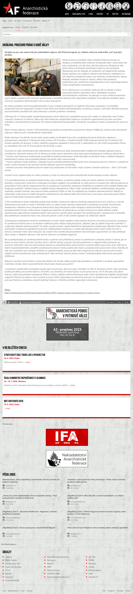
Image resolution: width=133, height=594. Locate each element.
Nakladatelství (78, 14)
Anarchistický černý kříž (58, 556)
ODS (49, 566)
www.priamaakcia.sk (78, 501)
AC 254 (92, 556)
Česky (17, 27)
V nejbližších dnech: (15, 347)
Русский (33, 27)
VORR (91, 560)
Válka (127, 302)
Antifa (91, 566)
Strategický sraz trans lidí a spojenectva (24, 355)
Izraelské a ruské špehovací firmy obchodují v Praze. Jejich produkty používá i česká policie (96, 480)
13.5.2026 (9, 520)
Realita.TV (93, 577)
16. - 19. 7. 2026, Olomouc (15, 381)
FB (108, 14)
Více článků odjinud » (8, 544)
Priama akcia (95, 570)
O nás (91, 14)
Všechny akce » (8, 424)
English (25, 27)
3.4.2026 (73, 536)
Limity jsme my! (12, 563)
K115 (8, 570)
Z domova (27, 20)
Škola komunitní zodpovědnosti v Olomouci (25, 378)
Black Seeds (11, 560)
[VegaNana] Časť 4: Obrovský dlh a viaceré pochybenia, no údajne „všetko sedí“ (95, 496)
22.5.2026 (9, 504)
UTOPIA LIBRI (53, 573)
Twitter (115, 14)
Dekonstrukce (53, 570)
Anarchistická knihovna (58, 577)
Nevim (8, 573)
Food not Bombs (13, 566)
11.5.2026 (74, 520)
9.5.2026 (9, 536)
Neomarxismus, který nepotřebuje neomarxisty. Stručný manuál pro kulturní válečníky (31, 480)
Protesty (36, 20)
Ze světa (18, 20)
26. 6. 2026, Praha (11, 358)
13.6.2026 (9, 488)
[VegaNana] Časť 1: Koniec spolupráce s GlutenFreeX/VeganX (29, 527)
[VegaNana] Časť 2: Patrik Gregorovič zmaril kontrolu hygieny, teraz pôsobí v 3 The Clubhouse (96, 512)
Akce (67, 14)
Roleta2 (92, 563)
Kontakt (100, 14)
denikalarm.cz (11, 485)
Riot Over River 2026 (13, 401)
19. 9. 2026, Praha (11, 404)
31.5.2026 (74, 488)
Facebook (120, 591)
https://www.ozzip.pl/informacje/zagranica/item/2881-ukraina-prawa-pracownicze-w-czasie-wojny (52, 292)
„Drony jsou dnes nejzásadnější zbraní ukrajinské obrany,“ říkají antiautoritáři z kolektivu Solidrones (30, 496)
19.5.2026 (74, 504)
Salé (91, 573)
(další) (44, 20)
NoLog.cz (51, 560)
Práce (119, 302)
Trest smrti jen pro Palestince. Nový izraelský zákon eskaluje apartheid (97, 527)
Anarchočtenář (12, 580)
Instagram (126, 14)
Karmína (9, 577)
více (27, 362)
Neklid (50, 563)
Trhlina (8, 556)
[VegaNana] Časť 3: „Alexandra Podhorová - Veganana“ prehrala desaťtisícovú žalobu (30, 512)
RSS (104, 591)
